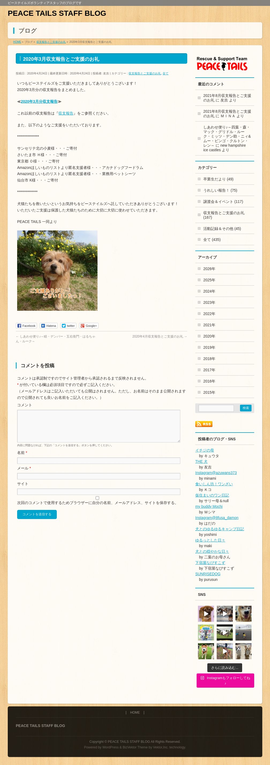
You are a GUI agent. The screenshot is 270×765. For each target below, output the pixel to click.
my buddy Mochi (209, 506)
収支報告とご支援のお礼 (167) (224, 215)
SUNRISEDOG (207, 574)
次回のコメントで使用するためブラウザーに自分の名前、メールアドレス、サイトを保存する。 (97, 509)
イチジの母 (204, 450)
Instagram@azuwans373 (216, 473)
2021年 (209, 325)
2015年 (209, 392)
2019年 (209, 347)
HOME (135, 712)
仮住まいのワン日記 (212, 495)
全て (165, 73)
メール (24, 474)
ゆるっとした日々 (210, 540)
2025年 (209, 280)
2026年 (209, 269)
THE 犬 (201, 461)
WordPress (110, 747)
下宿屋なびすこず (210, 563)
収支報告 (65, 113)
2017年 (209, 370)
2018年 (209, 359)
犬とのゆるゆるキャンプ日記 (219, 529)
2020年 (209, 336)
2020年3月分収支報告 (39, 101)
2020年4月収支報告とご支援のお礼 (159, 336)
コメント (24, 405)
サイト (22, 490)
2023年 (209, 302)
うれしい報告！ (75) (220, 190)
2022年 (209, 314)
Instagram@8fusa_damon (216, 518)
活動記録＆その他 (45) (222, 228)
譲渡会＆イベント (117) (223, 201)
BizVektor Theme (135, 747)
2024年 (209, 291)
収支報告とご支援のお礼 (145, 73)
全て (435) (212, 239)
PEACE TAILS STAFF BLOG (57, 13)
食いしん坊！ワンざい (214, 484)
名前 (22, 459)
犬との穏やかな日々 (212, 551)
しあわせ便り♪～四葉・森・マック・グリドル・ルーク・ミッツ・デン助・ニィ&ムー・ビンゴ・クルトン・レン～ (227, 136)
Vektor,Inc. (160, 747)
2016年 (209, 381)
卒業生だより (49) (218, 179)
